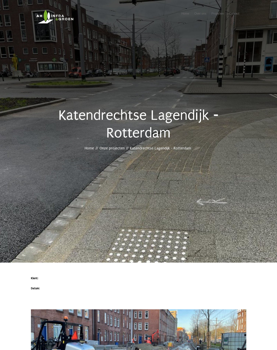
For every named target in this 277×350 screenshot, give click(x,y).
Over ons (200, 13)
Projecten (217, 13)
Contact (234, 13)
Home (185, 13)
